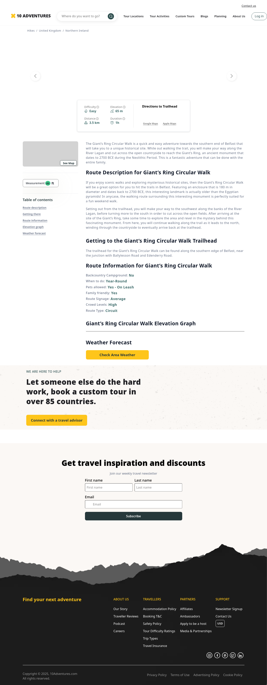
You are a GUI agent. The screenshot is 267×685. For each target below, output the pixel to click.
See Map (68, 163)
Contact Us (223, 616)
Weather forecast (34, 233)
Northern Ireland (76, 30)
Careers (119, 631)
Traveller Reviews (125, 616)
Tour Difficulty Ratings (159, 631)
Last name (143, 480)
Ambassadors (190, 616)
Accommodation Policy (159, 609)
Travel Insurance (155, 646)
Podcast (119, 624)
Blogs (204, 16)
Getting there (32, 214)
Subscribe (133, 516)
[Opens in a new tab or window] (150, 120)
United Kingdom (50, 30)
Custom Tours (185, 16)
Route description (34, 207)
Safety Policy (152, 624)
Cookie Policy (232, 675)
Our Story (120, 609)
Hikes (31, 30)
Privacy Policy (157, 675)
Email (89, 497)
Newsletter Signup (229, 609)
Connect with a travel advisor (56, 420)
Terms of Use (180, 675)
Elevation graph (33, 227)
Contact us (249, 6)
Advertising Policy (206, 675)
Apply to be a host (193, 624)
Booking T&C (152, 616)
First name (94, 480)
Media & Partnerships (196, 631)
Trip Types (150, 638)
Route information (35, 220)
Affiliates (186, 609)
